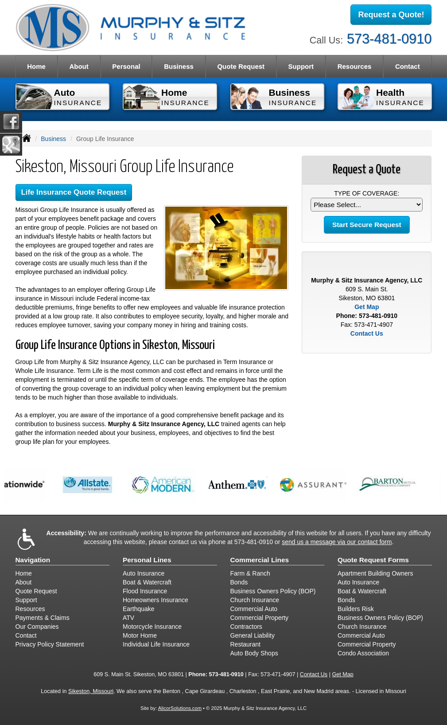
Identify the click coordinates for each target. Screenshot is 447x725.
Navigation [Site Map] (33, 560)
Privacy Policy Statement (50, 644)
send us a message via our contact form (337, 541)
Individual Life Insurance (156, 644)
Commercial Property (259, 617)
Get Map (366, 306)
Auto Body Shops (254, 653)
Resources (30, 608)
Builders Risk (356, 608)
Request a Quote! (391, 14)
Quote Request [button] (240, 66)
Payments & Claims (43, 617)
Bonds (239, 582)
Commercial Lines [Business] (259, 560)
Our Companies (37, 626)
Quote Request (36, 591)
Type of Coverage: (366, 193)
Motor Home (140, 635)
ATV (128, 617)
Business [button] (179, 66)
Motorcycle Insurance (152, 626)
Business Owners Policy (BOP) (273, 591)
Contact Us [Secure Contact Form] (366, 333)
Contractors (246, 626)
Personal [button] (126, 66)
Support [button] (301, 66)
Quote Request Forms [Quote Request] (373, 560)
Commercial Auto (254, 608)
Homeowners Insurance (155, 600)
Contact (407, 66)
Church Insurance (255, 600)
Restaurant (245, 644)
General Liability (252, 635)
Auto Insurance (143, 573)
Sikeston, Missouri (90, 691)
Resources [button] (355, 66)
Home (36, 66)
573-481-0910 (389, 39)
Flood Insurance (145, 591)
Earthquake (139, 608)
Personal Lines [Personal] (147, 560)
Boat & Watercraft (147, 582)
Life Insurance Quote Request (74, 192)
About (78, 66)
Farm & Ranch (250, 573)
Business (53, 138)
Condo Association (363, 653)
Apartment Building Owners (375, 573)
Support (26, 600)
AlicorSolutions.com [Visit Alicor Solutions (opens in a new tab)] (180, 708)
